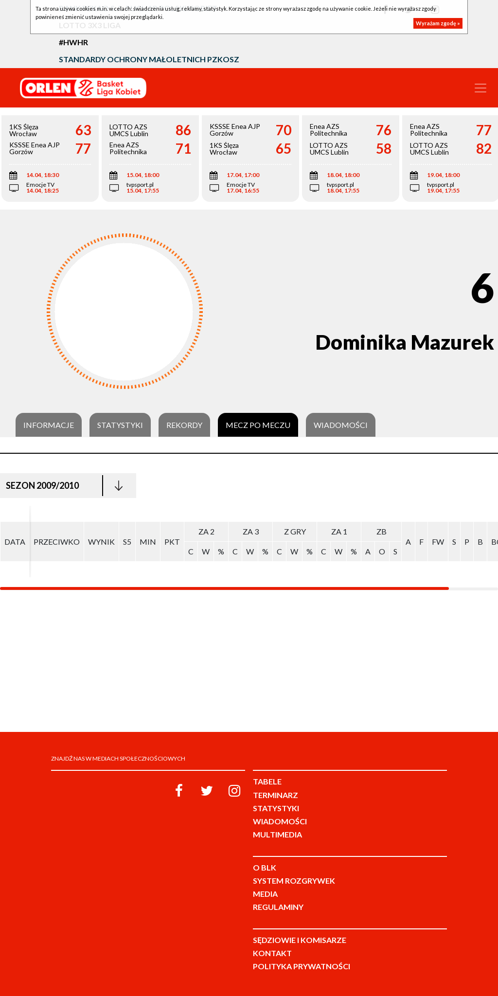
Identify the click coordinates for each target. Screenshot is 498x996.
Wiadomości (341, 425)
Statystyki (120, 425)
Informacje (48, 425)
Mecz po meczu (258, 425)
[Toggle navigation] (480, 88)
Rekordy (184, 425)
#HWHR (73, 42)
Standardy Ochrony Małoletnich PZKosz (149, 59)
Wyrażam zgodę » (438, 23)
